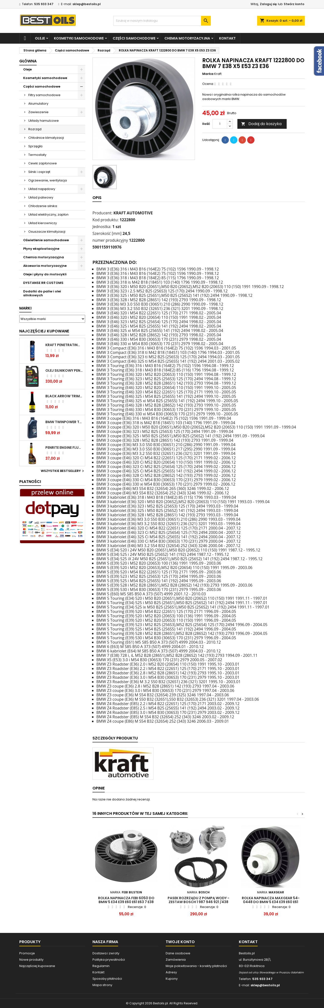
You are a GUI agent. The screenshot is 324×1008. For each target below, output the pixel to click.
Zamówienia (176, 959)
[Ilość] (220, 124)
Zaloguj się (268, 4)
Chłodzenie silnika (42, 206)
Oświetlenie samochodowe (46, 240)
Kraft (218, 73)
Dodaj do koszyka (261, 124)
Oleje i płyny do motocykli (45, 274)
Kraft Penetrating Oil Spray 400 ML (64, 345)
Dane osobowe (178, 953)
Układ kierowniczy (42, 223)
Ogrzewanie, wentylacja (47, 180)
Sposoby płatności (107, 978)
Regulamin (101, 966)
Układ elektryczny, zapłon (48, 214)
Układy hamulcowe (43, 120)
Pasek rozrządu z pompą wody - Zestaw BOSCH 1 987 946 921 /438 (198, 900)
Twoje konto (180, 942)
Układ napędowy (41, 189)
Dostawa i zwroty (105, 953)
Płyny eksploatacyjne (41, 248)
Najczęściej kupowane (37, 966)
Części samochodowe (134, 38)
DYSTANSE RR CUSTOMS (43, 282)
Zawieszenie (38, 112)
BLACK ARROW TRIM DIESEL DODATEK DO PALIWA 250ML (64, 396)
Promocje (27, 953)
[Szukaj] (162, 21)
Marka (207, 74)
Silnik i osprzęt (39, 172)
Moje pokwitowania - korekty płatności (196, 966)
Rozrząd (34, 129)
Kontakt (227, 38)
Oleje (40, 38)
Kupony (172, 978)
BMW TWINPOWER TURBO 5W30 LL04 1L (64, 422)
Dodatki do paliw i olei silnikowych (42, 293)
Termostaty (37, 154)
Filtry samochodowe (44, 95)
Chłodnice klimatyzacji (46, 137)
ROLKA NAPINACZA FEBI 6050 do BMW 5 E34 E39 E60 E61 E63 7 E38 (126, 900)
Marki (25, 308)
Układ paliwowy (40, 197)
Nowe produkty (31, 959)
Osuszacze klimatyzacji (46, 231)
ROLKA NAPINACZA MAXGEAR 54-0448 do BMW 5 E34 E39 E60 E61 (271, 900)
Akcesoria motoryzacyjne (45, 265)
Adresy (171, 972)
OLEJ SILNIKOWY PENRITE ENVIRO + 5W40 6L (64, 370)
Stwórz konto (294, 4)
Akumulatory (38, 103)
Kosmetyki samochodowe (79, 38)
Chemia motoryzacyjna (187, 38)
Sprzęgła (35, 146)
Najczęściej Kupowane (44, 331)
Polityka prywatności (108, 959)
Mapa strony (102, 985)
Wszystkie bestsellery (63, 471)
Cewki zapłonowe (42, 163)
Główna (28, 61)
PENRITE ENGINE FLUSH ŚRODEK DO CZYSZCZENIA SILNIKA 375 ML (64, 447)
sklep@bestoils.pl (86, 4)
